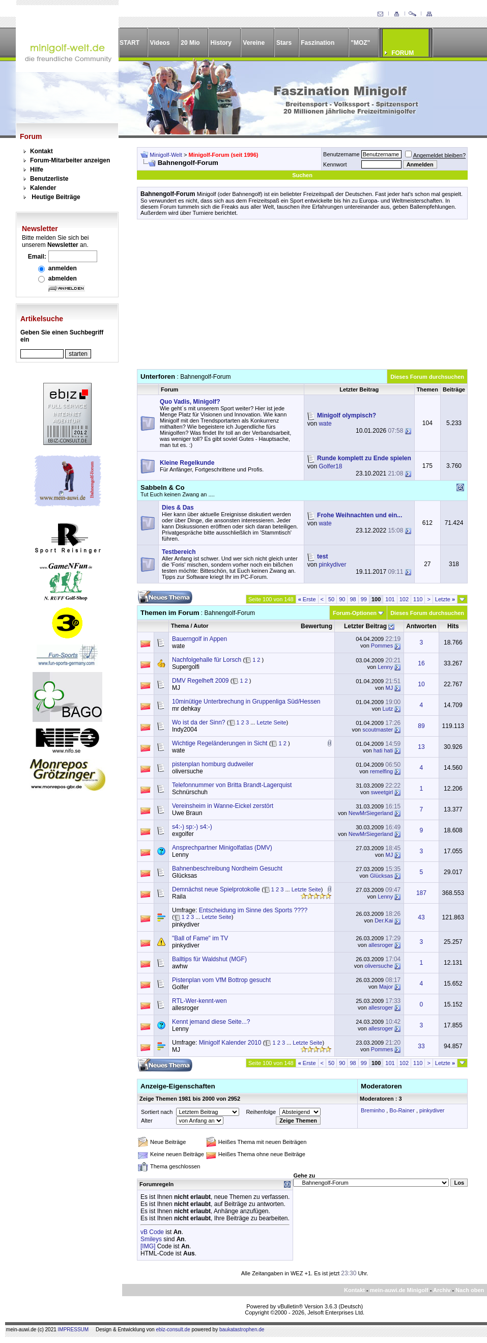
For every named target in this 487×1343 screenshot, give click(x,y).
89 (421, 726)
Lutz (387, 709)
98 (353, 599)
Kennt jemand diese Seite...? (211, 1021)
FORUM (402, 53)
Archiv (441, 1290)
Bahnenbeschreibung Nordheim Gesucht (227, 868)
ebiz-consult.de (173, 1329)
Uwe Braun (187, 813)
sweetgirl (382, 792)
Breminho (373, 1110)
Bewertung (316, 626)
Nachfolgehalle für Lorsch (206, 659)
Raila (179, 896)
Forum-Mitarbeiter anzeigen (70, 160)
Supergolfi (185, 666)
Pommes (382, 645)
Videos (159, 42)
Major (386, 987)
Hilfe (36, 169)
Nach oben (469, 1290)
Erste (307, 599)
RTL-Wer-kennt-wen (199, 1000)
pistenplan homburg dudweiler (212, 764)
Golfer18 (330, 466)
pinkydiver (332, 564)
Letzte (445, 599)
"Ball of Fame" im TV (200, 938)
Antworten (421, 626)
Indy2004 (184, 729)
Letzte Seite (271, 722)
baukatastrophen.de (241, 1329)
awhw (180, 966)
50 (331, 599)
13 (421, 746)
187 (421, 893)
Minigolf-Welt (166, 155)
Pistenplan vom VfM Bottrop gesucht (221, 980)
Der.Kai (384, 920)
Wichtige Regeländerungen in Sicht (219, 743)
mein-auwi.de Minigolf (399, 1290)
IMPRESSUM (73, 1329)
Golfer (180, 987)
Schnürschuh (190, 792)
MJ (176, 687)
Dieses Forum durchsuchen (427, 377)
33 (421, 1046)
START (129, 42)
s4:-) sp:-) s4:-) (192, 826)
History (221, 42)
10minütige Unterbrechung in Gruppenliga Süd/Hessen (246, 701)
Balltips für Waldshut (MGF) (209, 959)
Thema (180, 626)
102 (404, 599)
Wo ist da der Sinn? (198, 722)
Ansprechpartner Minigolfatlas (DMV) (222, 847)
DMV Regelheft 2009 (200, 680)
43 (421, 917)
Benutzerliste (49, 178)
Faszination (317, 42)
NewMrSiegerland (371, 813)
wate (325, 423)
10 (421, 684)
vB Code (152, 1232)
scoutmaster (377, 729)
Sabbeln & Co (162, 487)
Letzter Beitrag (365, 626)
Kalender (43, 187)
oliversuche (187, 771)
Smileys (151, 1239)
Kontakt (41, 151)
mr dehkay (186, 708)
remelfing (381, 771)
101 (389, 599)
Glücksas (184, 875)
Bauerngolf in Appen (199, 638)
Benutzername (341, 154)
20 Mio (190, 42)
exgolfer (183, 833)
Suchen (302, 175)
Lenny (385, 667)
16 (421, 663)
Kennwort (335, 164)
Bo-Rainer (402, 1110)
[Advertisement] (302, 298)
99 (364, 599)
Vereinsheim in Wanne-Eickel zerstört (222, 805)
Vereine (254, 42)
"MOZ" (360, 42)
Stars (284, 42)
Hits (453, 626)
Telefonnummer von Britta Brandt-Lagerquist (232, 785)
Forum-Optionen (355, 613)
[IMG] (147, 1246)
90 (342, 599)
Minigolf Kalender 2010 (230, 1042)
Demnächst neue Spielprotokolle (216, 889)
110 (417, 599)
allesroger (380, 945)
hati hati (383, 750)
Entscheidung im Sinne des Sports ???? (253, 910)
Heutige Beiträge (56, 197)
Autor (200, 626)
